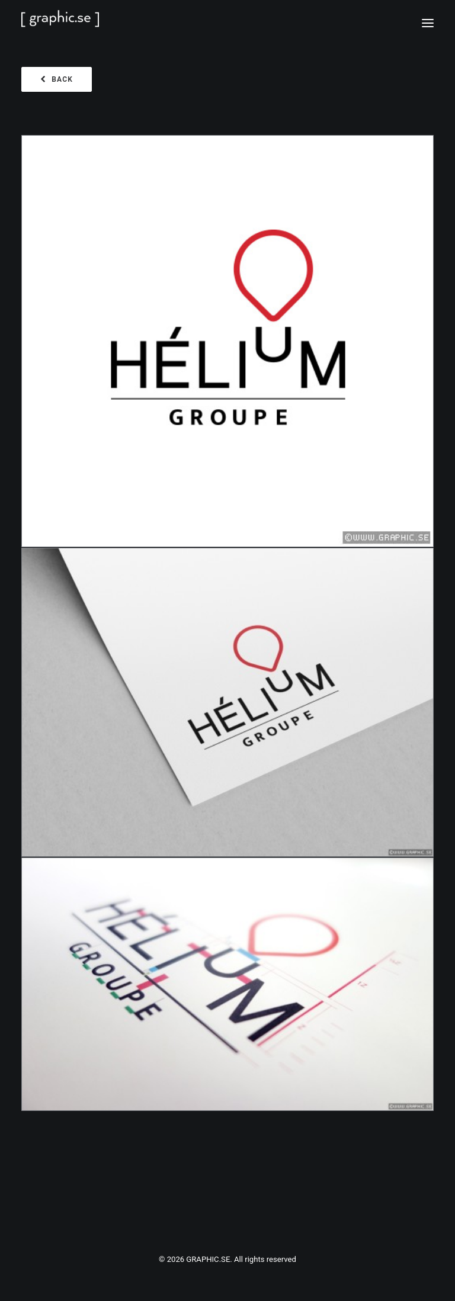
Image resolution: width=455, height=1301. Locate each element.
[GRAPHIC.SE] (227, 23)
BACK (56, 79)
